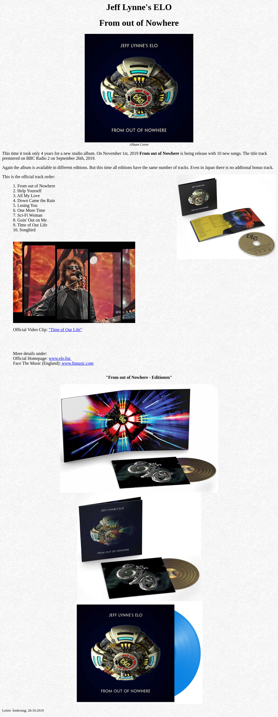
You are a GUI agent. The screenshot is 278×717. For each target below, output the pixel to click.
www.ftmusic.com (77, 363)
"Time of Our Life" (65, 329)
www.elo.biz (60, 358)
